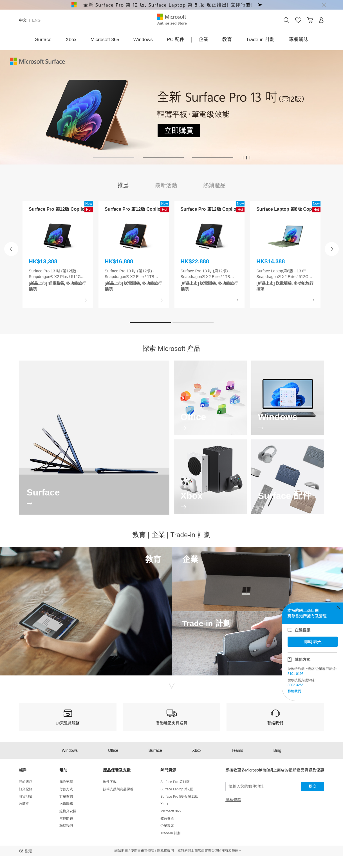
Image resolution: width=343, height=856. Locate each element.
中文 (23, 20)
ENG (36, 20)
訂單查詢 (66, 797)
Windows (143, 39)
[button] (113, 157)
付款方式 (66, 789)
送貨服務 (66, 804)
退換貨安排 (67, 811)
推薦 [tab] (123, 185)
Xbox (71, 39)
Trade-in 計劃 (260, 39)
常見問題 (66, 819)
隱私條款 (233, 800)
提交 (313, 786)
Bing (277, 750)
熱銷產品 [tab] (214, 185)
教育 (227, 39)
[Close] (324, 5)
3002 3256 (296, 685)
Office (113, 750)
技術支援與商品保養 (118, 789)
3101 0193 (296, 674)
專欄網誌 (298, 39)
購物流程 (66, 782)
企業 (203, 39)
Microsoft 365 (105, 39)
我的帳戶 (25, 782)
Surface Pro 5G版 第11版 (179, 797)
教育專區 (167, 819)
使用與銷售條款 (142, 851)
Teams (237, 750)
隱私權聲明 (165, 851)
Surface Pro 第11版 (175, 782)
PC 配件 (175, 39)
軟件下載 (109, 782)
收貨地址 (25, 797)
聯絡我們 (294, 691)
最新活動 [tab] (166, 185)
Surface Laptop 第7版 (176, 789)
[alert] (171, 5)
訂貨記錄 (25, 789)
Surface (43, 39)
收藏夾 (24, 804)
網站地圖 (121, 851)
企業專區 (167, 826)
